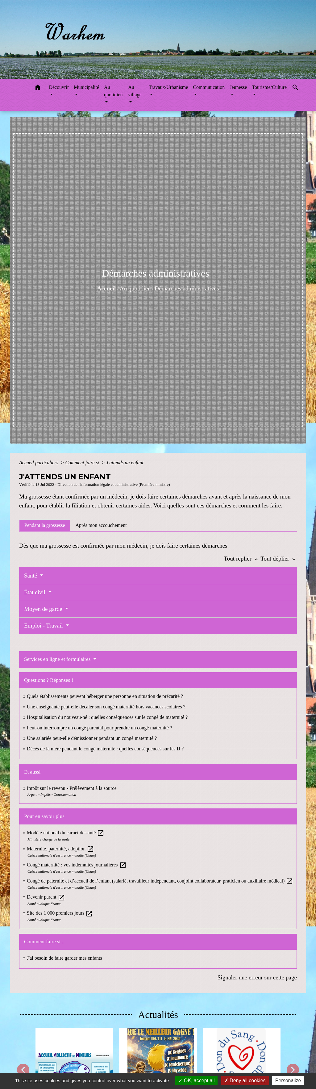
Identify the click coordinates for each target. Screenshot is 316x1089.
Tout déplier (278, 558)
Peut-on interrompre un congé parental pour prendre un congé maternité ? (99, 727)
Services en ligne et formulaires (58, 659)
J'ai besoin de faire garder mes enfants (64, 958)
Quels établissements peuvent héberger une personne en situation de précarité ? (105, 696)
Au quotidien (135, 288)
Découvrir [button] (59, 87)
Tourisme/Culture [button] (269, 87)
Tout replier (242, 558)
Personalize (288, 1080)
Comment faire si (82, 462)
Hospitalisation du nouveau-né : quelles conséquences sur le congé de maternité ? (107, 717)
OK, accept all (196, 1080)
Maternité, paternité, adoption (60, 848)
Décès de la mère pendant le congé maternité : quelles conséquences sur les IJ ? (105, 748)
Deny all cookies (245, 1080)
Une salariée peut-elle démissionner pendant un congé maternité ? (92, 738)
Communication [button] (209, 87)
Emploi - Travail (44, 625)
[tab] (44, 525)
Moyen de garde (44, 609)
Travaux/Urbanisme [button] (168, 87)
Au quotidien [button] (113, 91)
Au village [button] (135, 91)
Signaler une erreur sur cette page (257, 977)
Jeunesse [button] (238, 87)
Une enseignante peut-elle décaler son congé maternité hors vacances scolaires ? (106, 706)
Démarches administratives (187, 288)
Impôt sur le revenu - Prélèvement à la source (72, 788)
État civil (35, 592)
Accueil (106, 288)
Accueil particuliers (39, 462)
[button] (37, 88)
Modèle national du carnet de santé (65, 832)
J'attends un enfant (124, 462)
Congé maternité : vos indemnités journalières (77, 864)
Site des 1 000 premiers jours (60, 913)
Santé (31, 575)
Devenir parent (46, 896)
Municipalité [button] (86, 87)
